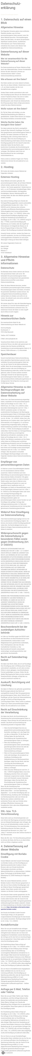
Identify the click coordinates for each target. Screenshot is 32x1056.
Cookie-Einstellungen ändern (9, 14)
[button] (3, 1053)
